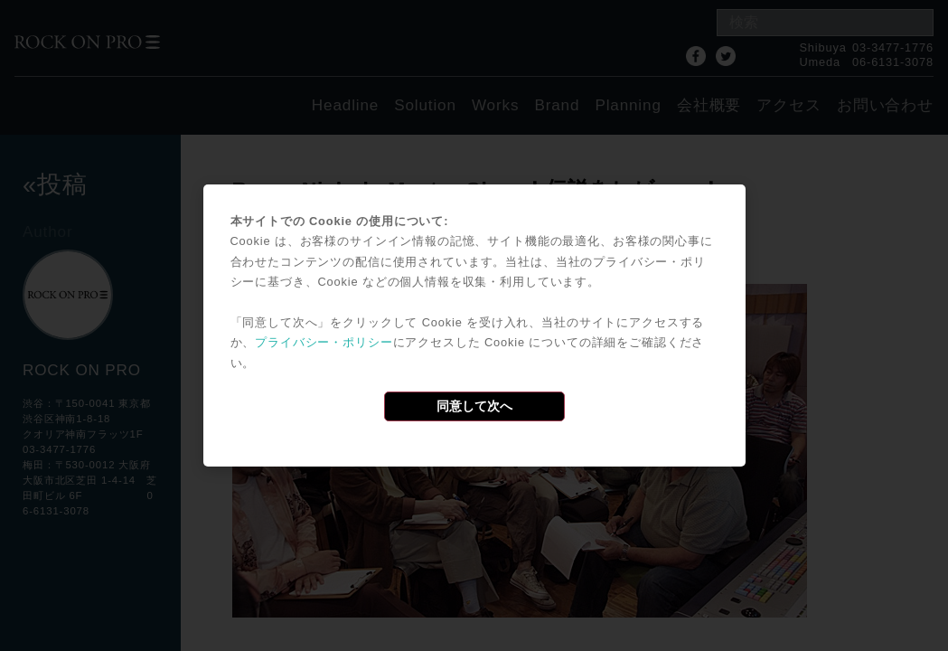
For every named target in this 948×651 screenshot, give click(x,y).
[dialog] (474, 325)
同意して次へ (474, 406)
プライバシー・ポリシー (323, 342)
